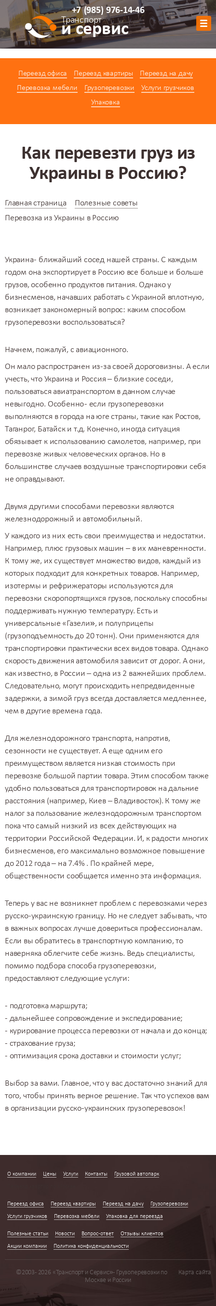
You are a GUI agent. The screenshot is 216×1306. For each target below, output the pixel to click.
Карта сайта (194, 1272)
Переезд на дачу (166, 73)
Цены (49, 1174)
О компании (21, 1174)
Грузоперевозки (109, 88)
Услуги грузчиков (167, 88)
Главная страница (36, 203)
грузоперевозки (33, 322)
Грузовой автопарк (136, 1174)
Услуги (70, 1174)
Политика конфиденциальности (91, 1246)
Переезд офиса (42, 73)
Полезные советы (106, 203)
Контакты (96, 1174)
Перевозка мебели (47, 88)
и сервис (94, 27)
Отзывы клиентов (142, 1234)
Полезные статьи (27, 1234)
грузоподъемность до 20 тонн (60, 636)
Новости (65, 1234)
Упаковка (105, 102)
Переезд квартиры (103, 73)
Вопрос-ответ (97, 1234)
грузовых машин (94, 548)
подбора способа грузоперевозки (95, 966)
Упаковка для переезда (134, 1216)
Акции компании (27, 1246)
